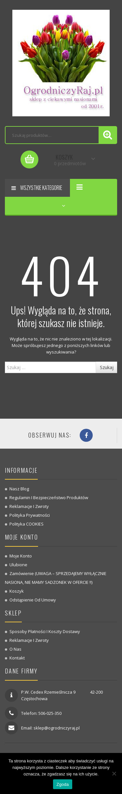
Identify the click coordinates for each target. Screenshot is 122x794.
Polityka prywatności (29, 515)
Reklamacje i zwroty (29, 506)
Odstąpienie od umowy (32, 600)
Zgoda (62, 784)
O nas (15, 649)
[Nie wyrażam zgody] (114, 773)
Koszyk (16, 591)
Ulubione (18, 565)
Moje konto (20, 556)
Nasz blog (19, 489)
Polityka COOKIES (26, 524)
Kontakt (17, 658)
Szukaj (107, 367)
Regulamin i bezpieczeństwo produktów (48, 497)
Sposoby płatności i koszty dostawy (44, 631)
